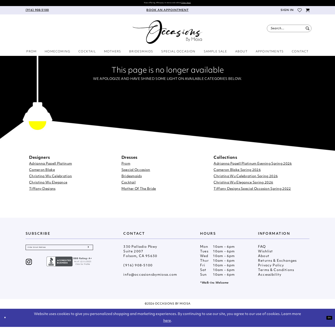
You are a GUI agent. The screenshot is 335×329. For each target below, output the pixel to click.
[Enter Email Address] (59, 251)
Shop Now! (201, 3)
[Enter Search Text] (289, 30)
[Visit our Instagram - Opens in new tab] (29, 268)
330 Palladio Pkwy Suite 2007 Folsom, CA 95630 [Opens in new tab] (140, 253)
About (263, 258)
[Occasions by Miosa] (167, 34)
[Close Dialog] (7, 320)
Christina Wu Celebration (50, 178)
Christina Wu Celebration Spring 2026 (246, 178)
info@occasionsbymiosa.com (150, 277)
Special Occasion (135, 172)
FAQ (262, 249)
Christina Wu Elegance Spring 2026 (243, 185)
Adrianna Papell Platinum (50, 166)
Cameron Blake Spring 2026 (237, 172)
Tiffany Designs (42, 191)
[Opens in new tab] (70, 267)
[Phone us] (37, 12)
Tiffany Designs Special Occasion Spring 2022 (252, 191)
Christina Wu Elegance (48, 185)
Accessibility (269, 277)
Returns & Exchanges (277, 263)
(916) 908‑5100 (138, 267)
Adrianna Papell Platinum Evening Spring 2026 (253, 166)
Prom (125, 166)
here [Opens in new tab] (167, 323)
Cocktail (128, 185)
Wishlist (265, 253)
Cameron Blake (42, 172)
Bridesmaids (131, 178)
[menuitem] (37, 12)
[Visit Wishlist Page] (299, 12)
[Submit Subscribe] (87, 251)
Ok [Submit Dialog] (327, 319)
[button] (287, 12)
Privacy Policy (271, 267)
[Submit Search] (307, 30)
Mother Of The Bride (138, 191)
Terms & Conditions (276, 272)
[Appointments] (167, 12)
